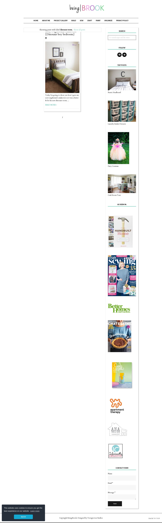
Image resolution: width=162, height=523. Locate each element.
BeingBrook (72, 518)
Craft (89, 20)
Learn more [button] (34, 511)
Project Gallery (61, 20)
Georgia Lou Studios (95, 518)
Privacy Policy (122, 20)
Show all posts (79, 30)
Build (73, 20)
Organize (108, 20)
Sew (81, 20)
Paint (98, 20)
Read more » (51, 105)
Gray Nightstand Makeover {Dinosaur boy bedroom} (60, 33)
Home (36, 20)
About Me (46, 20)
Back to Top (154, 518)
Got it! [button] (23, 517)
